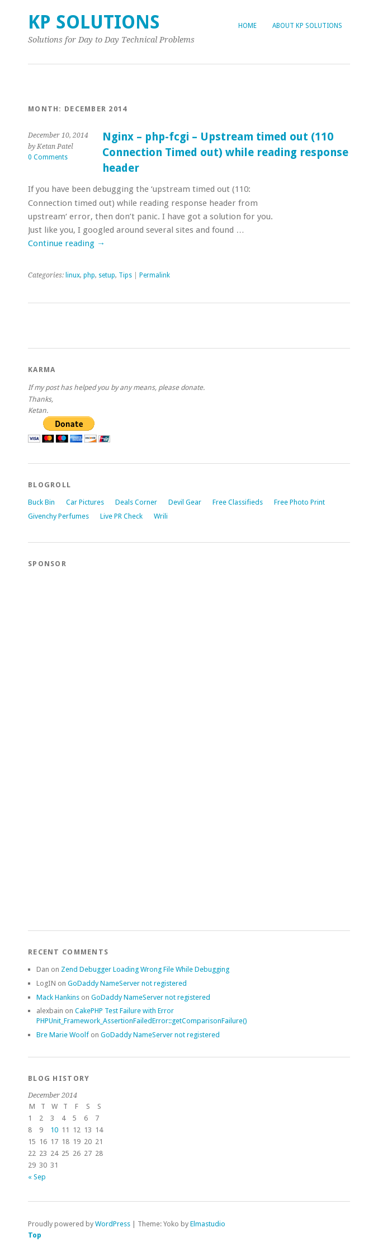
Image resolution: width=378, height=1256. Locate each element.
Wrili (161, 516)
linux (72, 275)
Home (247, 26)
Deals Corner (136, 502)
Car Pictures (85, 502)
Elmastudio (207, 1224)
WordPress (112, 1224)
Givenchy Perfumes (58, 516)
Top (34, 1235)
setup (106, 275)
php (89, 275)
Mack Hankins (57, 997)
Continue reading (66, 243)
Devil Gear (184, 502)
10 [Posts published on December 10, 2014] (54, 1130)
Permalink (154, 275)
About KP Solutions (307, 26)
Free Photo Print (299, 502)
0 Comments (48, 157)
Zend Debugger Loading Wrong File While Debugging (145, 969)
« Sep (37, 1177)
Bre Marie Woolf (62, 1035)
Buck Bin (41, 502)
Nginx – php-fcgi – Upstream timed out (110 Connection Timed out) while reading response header (225, 152)
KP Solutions (94, 22)
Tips (125, 275)
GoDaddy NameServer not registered (127, 983)
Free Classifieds (237, 502)
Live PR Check (121, 516)
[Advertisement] (72, 744)
